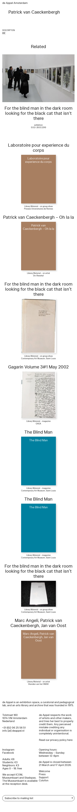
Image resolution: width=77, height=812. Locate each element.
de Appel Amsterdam (15, 3)
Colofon (43, 780)
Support (43, 777)
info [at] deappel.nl (13, 731)
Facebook (8, 753)
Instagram (8, 749)
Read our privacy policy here (55, 740)
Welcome (44, 771)
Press (42, 774)
